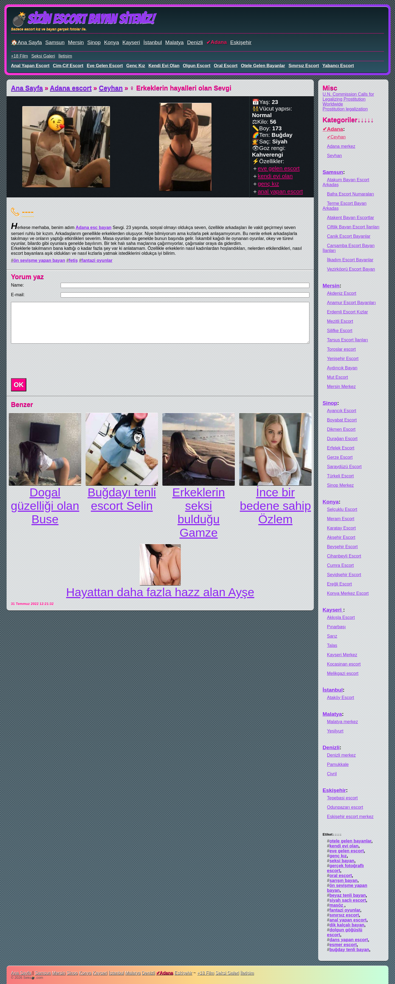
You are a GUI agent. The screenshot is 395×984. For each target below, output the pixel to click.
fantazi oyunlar (96, 260)
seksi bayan (341, 860)
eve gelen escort (105, 65)
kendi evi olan (163, 65)
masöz (336, 905)
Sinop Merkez (340, 485)
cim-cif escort (68, 65)
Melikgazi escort (343, 673)
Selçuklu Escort (342, 509)
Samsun (54, 42)
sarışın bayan (343, 880)
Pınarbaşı (336, 626)
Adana (219, 42)
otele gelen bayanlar (263, 65)
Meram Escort (340, 518)
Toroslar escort (341, 349)
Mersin (76, 42)
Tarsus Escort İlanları (347, 340)
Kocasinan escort (344, 664)
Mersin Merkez (341, 386)
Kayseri (131, 42)
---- (28, 211)
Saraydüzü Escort (344, 466)
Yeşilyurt (335, 731)
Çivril (332, 773)
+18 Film (19, 56)
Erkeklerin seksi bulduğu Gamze (198, 512)
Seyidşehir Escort (344, 574)
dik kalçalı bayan (346, 925)
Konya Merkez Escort (348, 593)
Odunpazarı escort (345, 807)
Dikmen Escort (341, 429)
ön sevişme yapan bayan (39, 260)
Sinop (94, 42)
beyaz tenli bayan (347, 895)
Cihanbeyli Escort (344, 556)
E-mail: (18, 294)
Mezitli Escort (340, 321)
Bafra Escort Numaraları (350, 194)
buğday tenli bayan (349, 949)
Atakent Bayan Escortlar (350, 217)
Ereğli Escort (339, 584)
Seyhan (334, 155)
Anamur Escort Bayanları (351, 302)
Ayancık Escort (341, 410)
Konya (111, 42)
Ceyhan (111, 88)
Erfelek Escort (340, 448)
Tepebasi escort (342, 798)
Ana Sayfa (27, 88)
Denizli (195, 42)
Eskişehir (241, 42)
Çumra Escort (340, 565)
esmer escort (343, 944)
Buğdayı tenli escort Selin (122, 499)
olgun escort (196, 65)
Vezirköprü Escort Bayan (351, 269)
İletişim (65, 56)
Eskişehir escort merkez (350, 816)
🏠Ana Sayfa (26, 42)
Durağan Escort (342, 438)
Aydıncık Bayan (342, 368)
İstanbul (152, 42)
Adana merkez (341, 146)
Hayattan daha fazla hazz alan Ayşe (160, 592)
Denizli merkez (341, 755)
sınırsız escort (304, 65)
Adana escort (71, 88)
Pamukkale (338, 764)
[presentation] (50, 361)
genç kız (135, 65)
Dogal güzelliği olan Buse (45, 506)
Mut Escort (337, 377)
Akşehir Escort (341, 537)
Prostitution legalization (345, 109)
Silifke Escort (339, 330)
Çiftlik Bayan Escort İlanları (353, 227)
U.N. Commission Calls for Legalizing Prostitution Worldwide (348, 99)
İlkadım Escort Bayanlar (350, 260)
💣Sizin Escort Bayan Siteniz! (82, 19)
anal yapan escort (30, 65)
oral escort (226, 65)
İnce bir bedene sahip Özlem (275, 506)
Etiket (332, 834)
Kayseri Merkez (342, 654)
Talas (332, 645)
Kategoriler (348, 119)
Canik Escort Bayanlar (348, 236)
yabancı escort (338, 65)
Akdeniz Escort (341, 293)
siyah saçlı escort (347, 900)
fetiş (73, 260)
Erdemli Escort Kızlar (347, 312)
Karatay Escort (341, 528)
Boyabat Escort (342, 420)
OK (19, 384)
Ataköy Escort (340, 697)
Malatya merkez (342, 721)
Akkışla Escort (341, 617)
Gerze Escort (339, 457)
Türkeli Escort (340, 476)
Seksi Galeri (43, 56)
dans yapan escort (348, 939)
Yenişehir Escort (343, 358)
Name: (17, 285)
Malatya (174, 42)
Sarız (332, 636)
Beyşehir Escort (342, 546)
